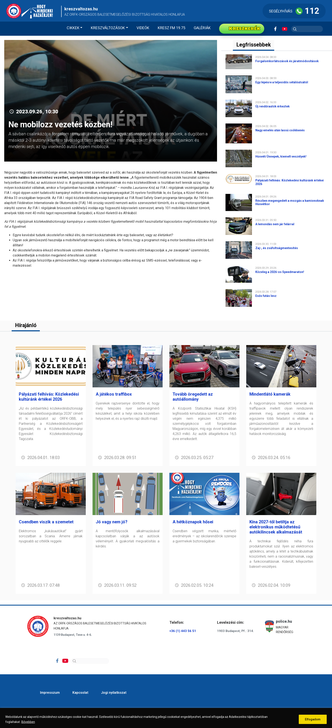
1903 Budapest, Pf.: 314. (235, 631)
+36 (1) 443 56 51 (182, 631)
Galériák (202, 28)
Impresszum (50, 693)
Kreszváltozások (108, 28)
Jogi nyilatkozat (113, 693)
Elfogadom (313, 719)
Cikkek (73, 28)
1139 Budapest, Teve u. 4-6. (73, 634)
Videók (143, 28)
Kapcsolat (80, 693)
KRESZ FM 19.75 (171, 28)
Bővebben (28, 722)
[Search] (90, 661)
